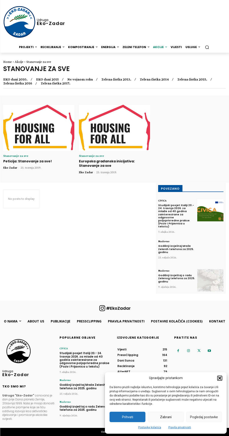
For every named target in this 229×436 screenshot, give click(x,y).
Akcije (19, 62)
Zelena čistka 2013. (116, 79)
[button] (219, 378)
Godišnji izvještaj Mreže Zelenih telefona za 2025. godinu (176, 249)
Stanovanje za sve (15, 155)
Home (7, 62)
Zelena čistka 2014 (154, 79)
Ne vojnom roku (80, 79)
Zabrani (166, 417)
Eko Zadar (10, 167)
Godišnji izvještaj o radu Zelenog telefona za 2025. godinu (176, 278)
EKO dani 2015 (47, 79)
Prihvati (127, 417)
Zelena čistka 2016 (17, 83)
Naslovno (163, 241)
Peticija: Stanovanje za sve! (27, 161)
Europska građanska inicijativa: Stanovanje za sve (107, 163)
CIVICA (162, 200)
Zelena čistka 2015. (192, 79)
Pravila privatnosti (179, 427)
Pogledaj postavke (204, 417)
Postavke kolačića (149, 427)
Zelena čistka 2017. (55, 83)
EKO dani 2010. (15, 79)
